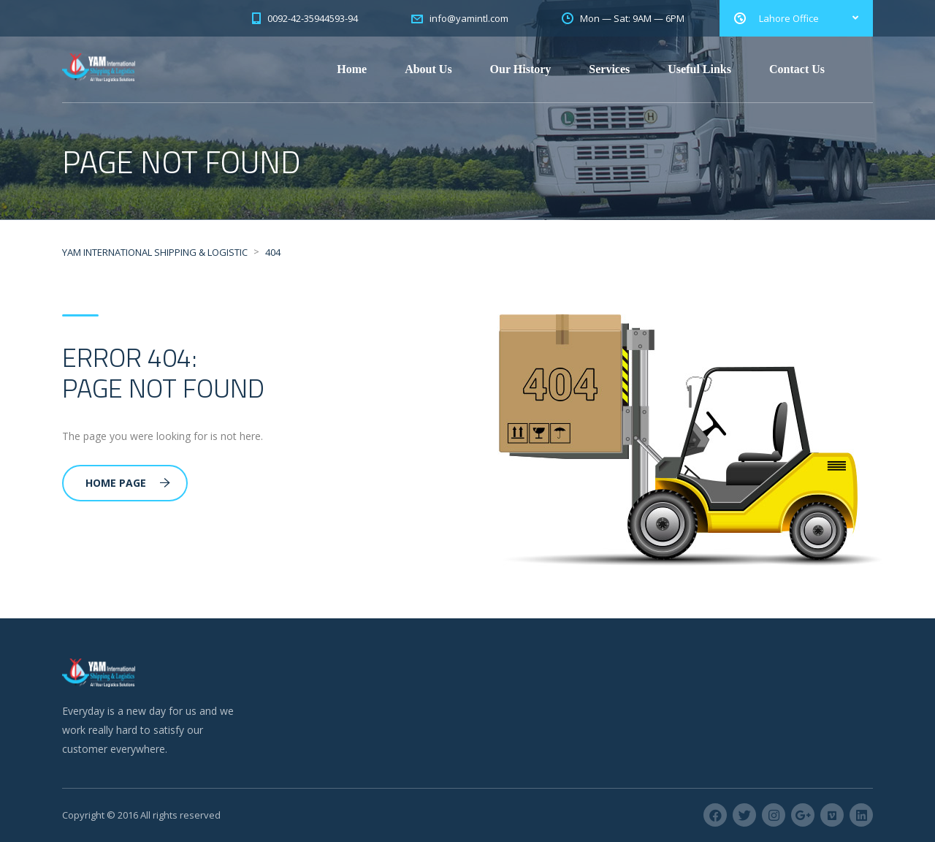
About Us (428, 69)
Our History (521, 69)
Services (609, 69)
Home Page (127, 483)
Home (352, 69)
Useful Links (699, 69)
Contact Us (797, 69)
